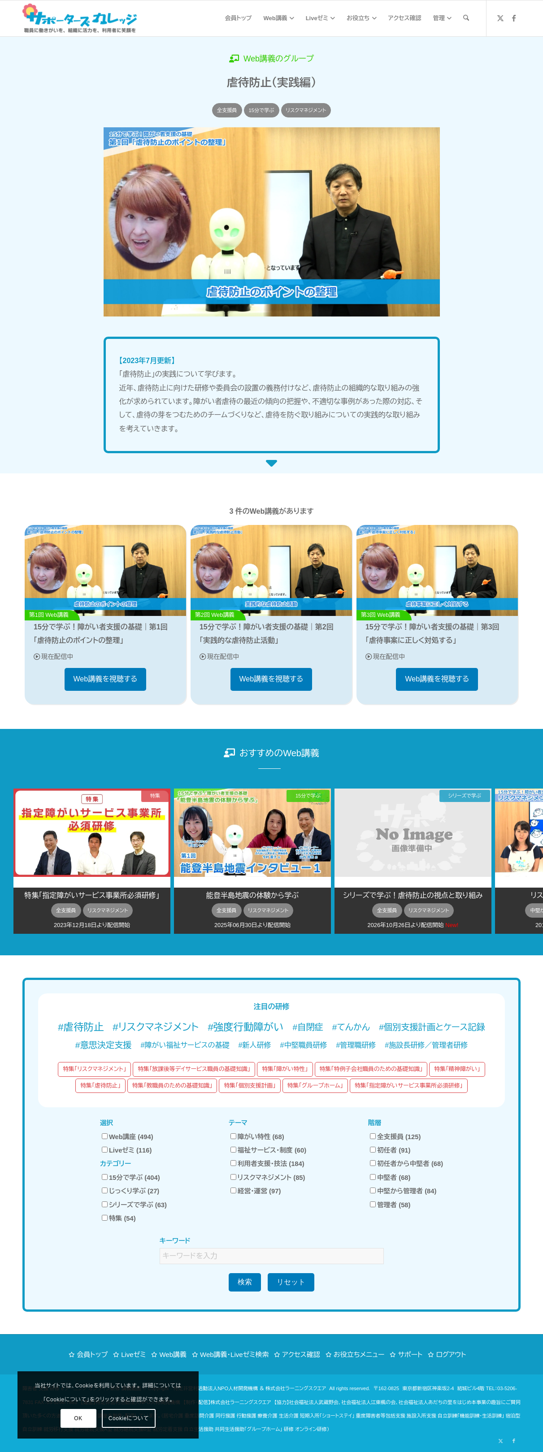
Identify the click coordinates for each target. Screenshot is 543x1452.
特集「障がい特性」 (285, 1069)
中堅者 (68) (390, 1177)
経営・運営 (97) (255, 1191)
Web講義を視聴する (106, 679)
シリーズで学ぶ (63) (134, 1205)
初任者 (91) (390, 1150)
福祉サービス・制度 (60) (268, 1150)
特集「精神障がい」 (457, 1069)
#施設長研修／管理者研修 (426, 1045)
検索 (245, 1282)
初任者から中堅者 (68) (406, 1163)
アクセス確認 (301, 1354)
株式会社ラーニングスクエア (295, 1388)
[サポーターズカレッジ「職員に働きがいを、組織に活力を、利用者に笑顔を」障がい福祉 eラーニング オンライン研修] (79, 18)
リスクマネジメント (306, 110)
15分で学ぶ (261, 110)
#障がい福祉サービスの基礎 (185, 1045)
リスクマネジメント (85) (267, 1177)
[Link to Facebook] (514, 18)
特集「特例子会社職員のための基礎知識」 (371, 1069)
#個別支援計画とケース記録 (432, 1027)
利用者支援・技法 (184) (267, 1163)
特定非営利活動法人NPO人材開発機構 (215, 1388)
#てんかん (351, 1027)
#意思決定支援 (103, 1045)
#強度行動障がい (245, 1027)
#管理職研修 (356, 1045)
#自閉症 (308, 1027)
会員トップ (92, 1354)
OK (52, 1418)
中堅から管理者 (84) (403, 1191)
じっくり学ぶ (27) (130, 1191)
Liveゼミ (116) (127, 1150)
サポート (410, 1354)
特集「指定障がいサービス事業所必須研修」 (409, 1085)
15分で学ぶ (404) (131, 1177)
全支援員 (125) (395, 1136)
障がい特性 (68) (257, 1136)
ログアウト (451, 1354)
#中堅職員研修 (303, 1045)
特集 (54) (119, 1218)
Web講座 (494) (127, 1136)
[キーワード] (466, 18)
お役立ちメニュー (359, 1354)
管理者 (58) (390, 1205)
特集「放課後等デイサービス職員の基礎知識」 (194, 1069)
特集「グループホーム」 (315, 1085)
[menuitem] (238, 18)
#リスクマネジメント (156, 1027)
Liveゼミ (133, 1354)
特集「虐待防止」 (100, 1085)
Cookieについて (102, 1418)
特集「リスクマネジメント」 (94, 1069)
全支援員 (227, 110)
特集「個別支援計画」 (249, 1085)
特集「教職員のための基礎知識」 (172, 1085)
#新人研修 (255, 1045)
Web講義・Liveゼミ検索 (234, 1354)
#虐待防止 (81, 1027)
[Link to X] (500, 18)
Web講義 (173, 1354)
